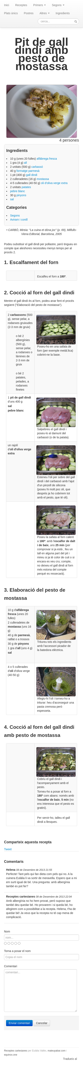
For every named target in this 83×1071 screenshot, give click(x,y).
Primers (39, 5)
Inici (6, 5)
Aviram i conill (19, 219)
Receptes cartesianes (15, 1050)
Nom (7, 931)
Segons (58, 5)
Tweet (8, 849)
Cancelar (41, 1023)
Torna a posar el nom (17, 951)
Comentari (10, 966)
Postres (28, 13)
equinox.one (10, 1054)
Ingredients (63, 13)
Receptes (21, 5)
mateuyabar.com (56, 1050)
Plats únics (11, 13)
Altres (44, 13)
